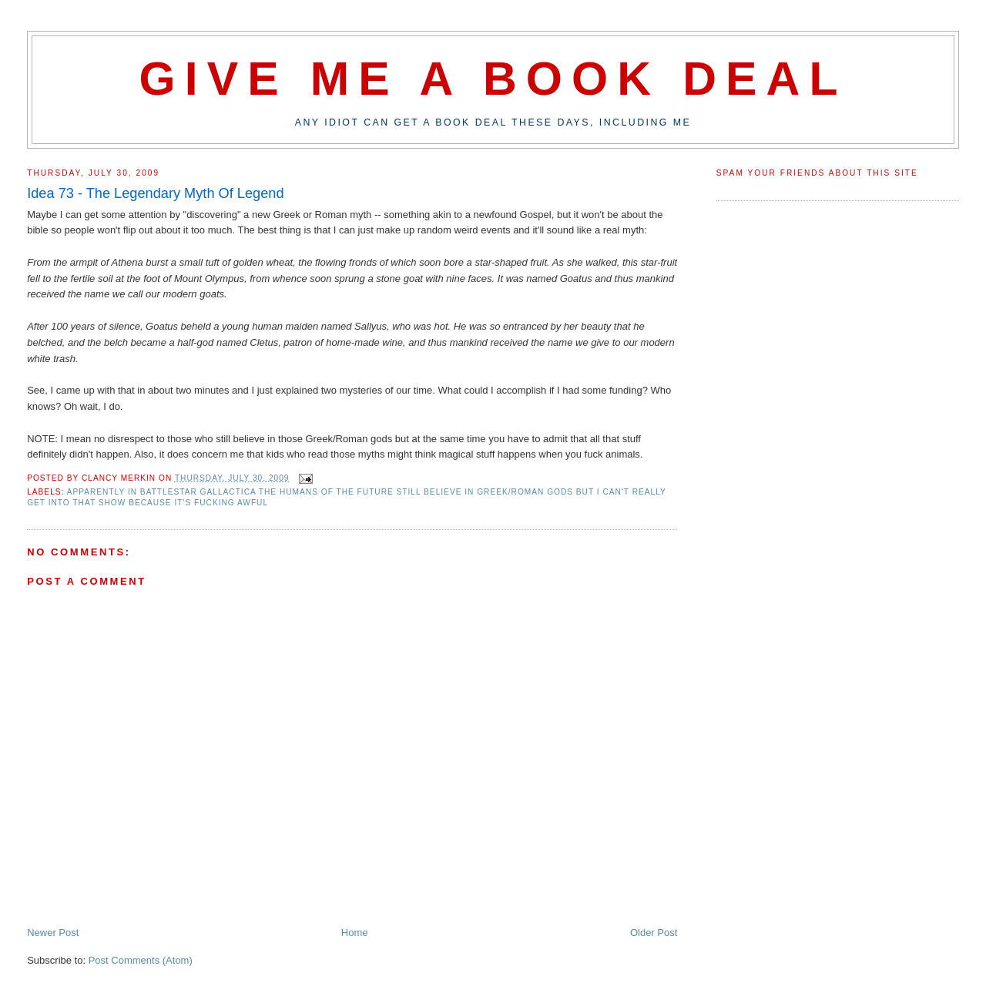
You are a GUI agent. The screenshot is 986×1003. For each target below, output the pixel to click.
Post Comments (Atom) (141, 960)
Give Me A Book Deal (493, 78)
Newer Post (53, 932)
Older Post (653, 932)
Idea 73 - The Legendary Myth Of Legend (155, 193)
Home (354, 932)
